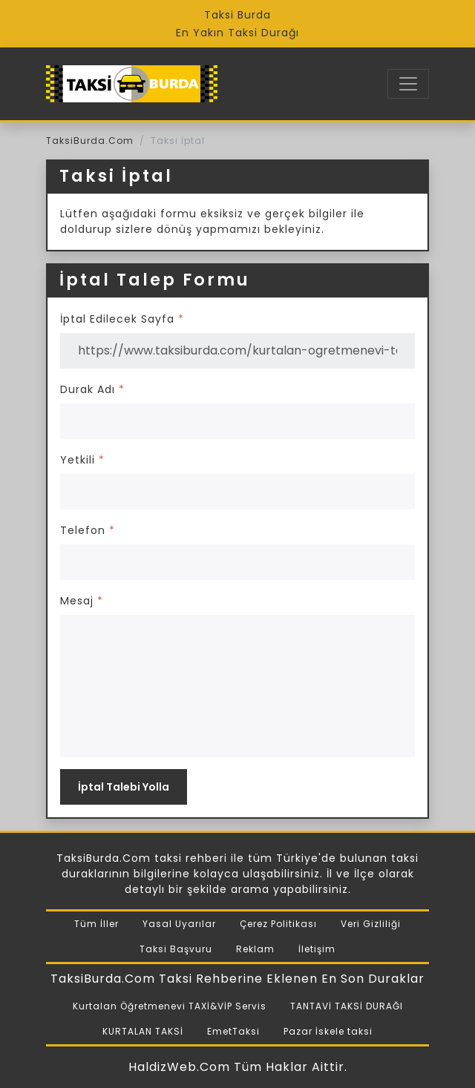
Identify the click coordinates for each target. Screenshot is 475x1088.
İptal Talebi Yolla (123, 786)
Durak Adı (92, 389)
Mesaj (81, 600)
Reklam (255, 949)
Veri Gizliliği (371, 923)
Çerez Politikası (278, 923)
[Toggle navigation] (408, 84)
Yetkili (82, 459)
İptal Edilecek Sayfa (122, 318)
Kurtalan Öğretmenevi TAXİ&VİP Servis (169, 1006)
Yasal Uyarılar (179, 923)
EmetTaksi (233, 1031)
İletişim (316, 949)
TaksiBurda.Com (90, 140)
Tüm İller (96, 923)
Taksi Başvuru (176, 949)
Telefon (87, 530)
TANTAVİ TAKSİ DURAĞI (346, 1006)
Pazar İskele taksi (328, 1031)
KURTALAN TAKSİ (142, 1031)
